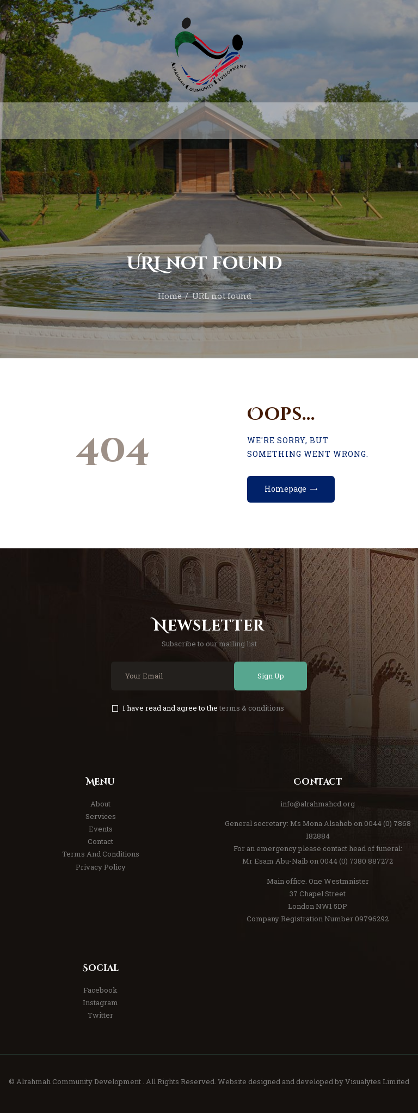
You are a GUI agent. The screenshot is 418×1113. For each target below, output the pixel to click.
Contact (100, 841)
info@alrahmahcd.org (317, 804)
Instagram (100, 1002)
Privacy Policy (101, 867)
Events (101, 829)
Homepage (285, 489)
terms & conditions (251, 708)
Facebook (100, 990)
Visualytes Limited (377, 1081)
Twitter (100, 1015)
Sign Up (270, 676)
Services (100, 816)
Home (170, 296)
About (100, 804)
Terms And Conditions (100, 854)
